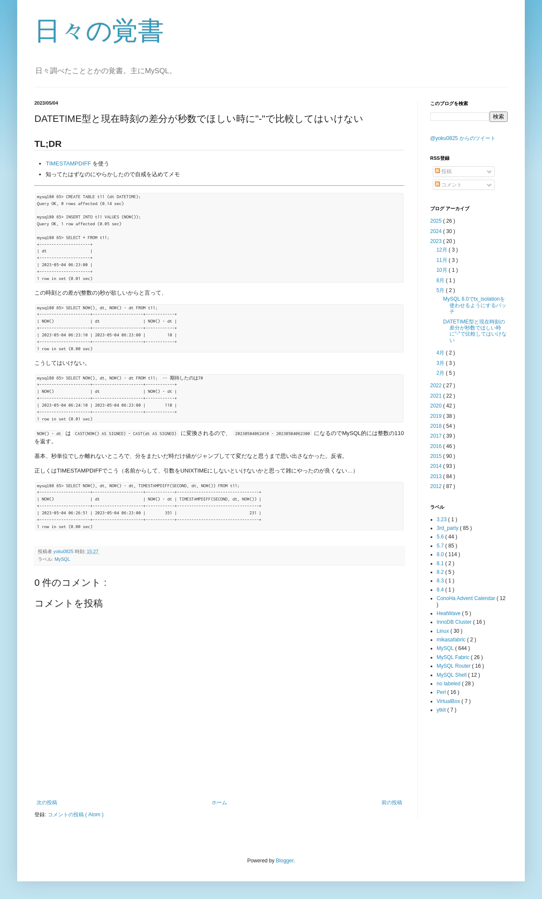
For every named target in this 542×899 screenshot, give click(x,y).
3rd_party (448, 528)
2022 (436, 386)
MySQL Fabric (454, 657)
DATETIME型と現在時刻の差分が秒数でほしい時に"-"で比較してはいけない (475, 331)
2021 (436, 396)
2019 (436, 416)
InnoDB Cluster (455, 622)
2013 (436, 476)
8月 (441, 280)
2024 (436, 231)
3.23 (442, 519)
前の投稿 (392, 802)
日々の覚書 (99, 30)
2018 (436, 426)
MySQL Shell (452, 675)
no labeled (449, 684)
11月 (442, 260)
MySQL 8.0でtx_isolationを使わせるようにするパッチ (474, 305)
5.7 (441, 546)
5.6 (441, 537)
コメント (448, 185)
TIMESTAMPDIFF (68, 163)
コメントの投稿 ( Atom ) (76, 815)
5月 (441, 290)
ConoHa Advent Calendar (466, 598)
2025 (436, 221)
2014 (436, 466)
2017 (436, 436)
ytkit (442, 710)
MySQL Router (454, 666)
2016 (436, 446)
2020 (436, 406)
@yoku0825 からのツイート (463, 138)
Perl (442, 692)
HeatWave (449, 613)
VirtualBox (449, 701)
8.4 (441, 590)
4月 (441, 353)
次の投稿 (47, 802)
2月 (441, 373)
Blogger (284, 861)
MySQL (62, 559)
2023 (436, 241)
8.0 (441, 554)
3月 (441, 363)
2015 (436, 456)
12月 (442, 250)
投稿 (443, 171)
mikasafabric (452, 640)
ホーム (219, 802)
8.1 (441, 563)
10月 (442, 270)
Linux (443, 631)
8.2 (441, 572)
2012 (436, 486)
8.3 (441, 581)
